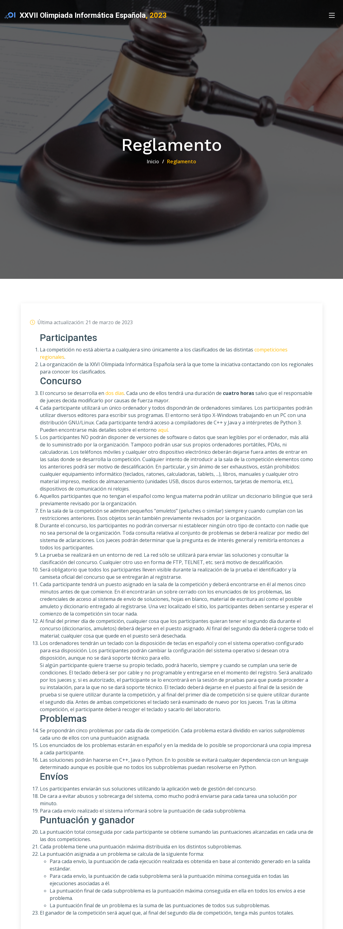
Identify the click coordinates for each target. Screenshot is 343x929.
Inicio (153, 161)
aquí (163, 430)
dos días (114, 393)
